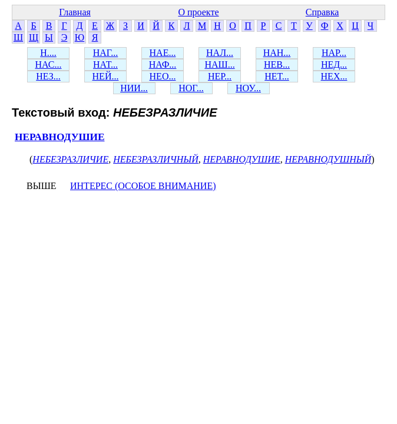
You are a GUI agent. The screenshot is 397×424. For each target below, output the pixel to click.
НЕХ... (334, 76)
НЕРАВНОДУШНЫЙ (328, 159)
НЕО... (163, 76)
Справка (322, 12)
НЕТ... (276, 76)
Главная (75, 12)
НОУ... (248, 88)
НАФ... (163, 64)
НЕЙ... (105, 76)
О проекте (198, 12)
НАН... (277, 53)
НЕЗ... (48, 76)
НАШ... (219, 64)
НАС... (48, 64)
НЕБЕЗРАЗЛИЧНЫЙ (155, 159)
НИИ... (134, 88)
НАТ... (105, 64)
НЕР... (219, 76)
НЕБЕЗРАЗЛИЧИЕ (70, 159)
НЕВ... (277, 64)
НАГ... (105, 53)
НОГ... (191, 88)
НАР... (334, 53)
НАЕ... (163, 53)
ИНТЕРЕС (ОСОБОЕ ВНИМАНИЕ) (143, 186)
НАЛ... (219, 53)
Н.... (48, 53)
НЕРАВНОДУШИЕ (59, 137)
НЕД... (334, 64)
